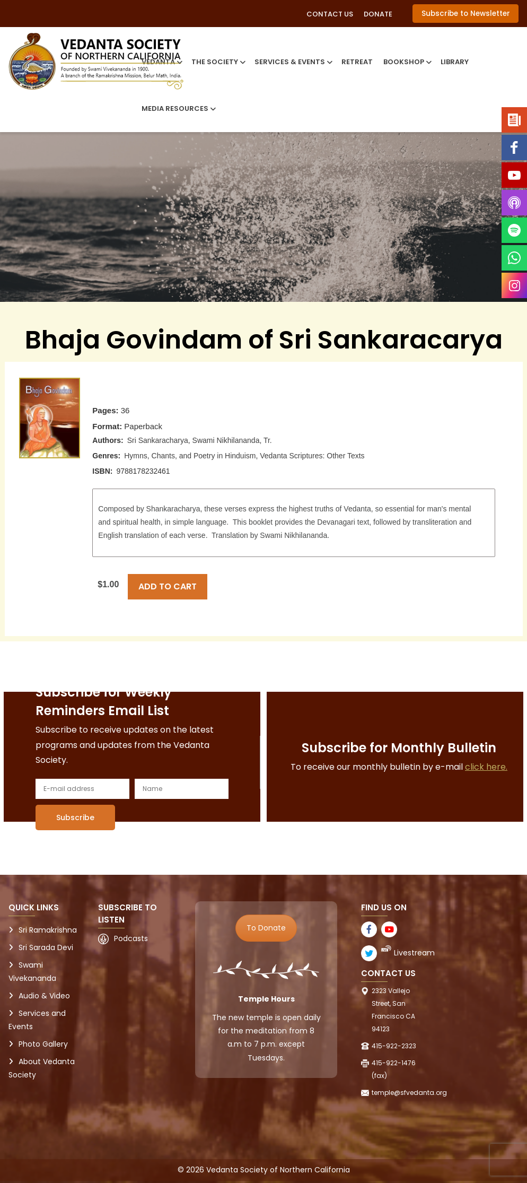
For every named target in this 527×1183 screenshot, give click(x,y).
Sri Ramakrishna (48, 930)
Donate (378, 14)
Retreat (357, 62)
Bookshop (406, 62)
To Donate (266, 928)
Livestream (414, 952)
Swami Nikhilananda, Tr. (232, 440)
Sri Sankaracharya (157, 440)
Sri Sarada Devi (46, 947)
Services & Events (292, 62)
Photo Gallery (43, 1044)
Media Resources (178, 108)
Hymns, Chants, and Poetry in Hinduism (190, 455)
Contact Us (329, 14)
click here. (486, 767)
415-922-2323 (394, 1045)
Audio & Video (44, 995)
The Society (217, 62)
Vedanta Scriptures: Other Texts (312, 455)
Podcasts (131, 938)
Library (455, 62)
